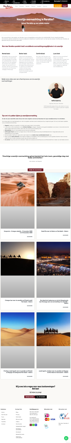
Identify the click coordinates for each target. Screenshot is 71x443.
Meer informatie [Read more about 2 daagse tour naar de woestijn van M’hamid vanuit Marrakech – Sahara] (29, 305)
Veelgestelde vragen (21, 426)
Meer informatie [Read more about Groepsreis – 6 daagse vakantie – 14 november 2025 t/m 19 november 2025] (29, 236)
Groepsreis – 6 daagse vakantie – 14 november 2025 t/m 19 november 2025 (18, 232)
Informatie (18, 417)
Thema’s (33, 6)
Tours (16, 6)
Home (2, 412)
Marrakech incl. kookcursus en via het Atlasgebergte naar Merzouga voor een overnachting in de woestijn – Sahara (53, 301)
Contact (3, 424)
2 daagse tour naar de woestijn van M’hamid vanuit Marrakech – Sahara (18, 301)
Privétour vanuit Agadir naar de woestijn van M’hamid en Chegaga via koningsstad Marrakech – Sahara (18, 371)
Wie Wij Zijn (4, 414)
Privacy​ (17, 414)
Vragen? (65, 6)
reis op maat (58, 6)
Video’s (17, 421)
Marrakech (18, 432)
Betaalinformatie (20, 434)
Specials (27, 6)
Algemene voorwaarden (19, 437)
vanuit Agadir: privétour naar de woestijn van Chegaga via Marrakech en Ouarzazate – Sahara (53, 371)
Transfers (39, 6)
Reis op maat (19, 419)
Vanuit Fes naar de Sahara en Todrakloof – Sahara (54, 231)
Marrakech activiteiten (18, 429)
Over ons (45, 6)
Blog (17, 412)
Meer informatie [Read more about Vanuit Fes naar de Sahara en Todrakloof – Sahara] (65, 235)
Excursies (21, 6)
